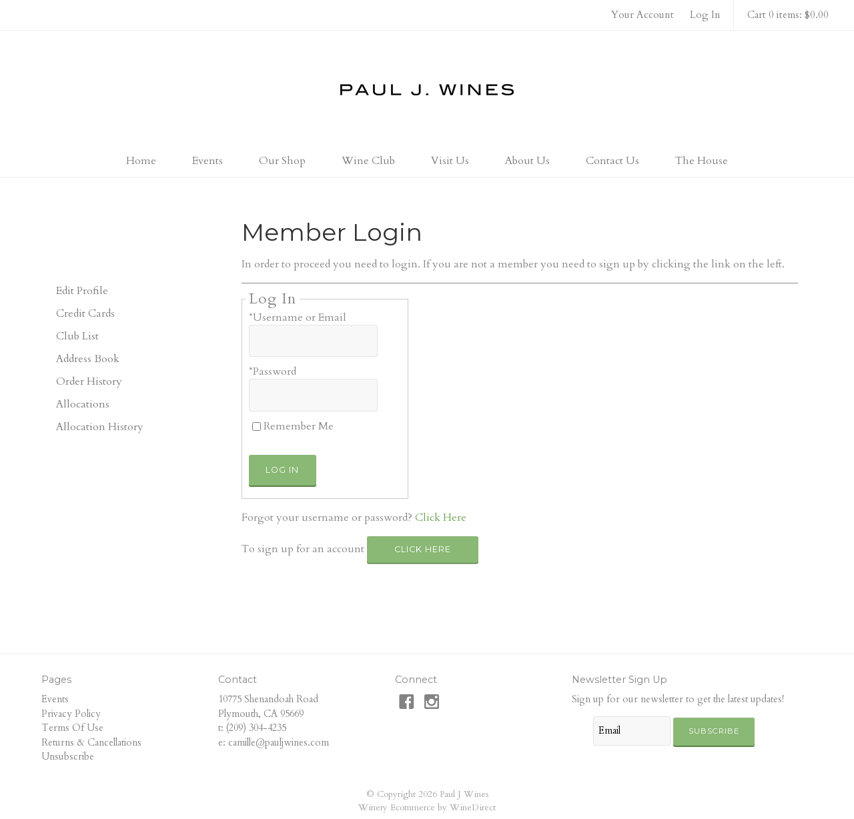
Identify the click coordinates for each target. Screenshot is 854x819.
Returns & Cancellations (91, 742)
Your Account (642, 14)
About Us (527, 160)
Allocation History (99, 427)
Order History (89, 381)
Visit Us (450, 160)
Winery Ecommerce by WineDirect (427, 808)
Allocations (82, 404)
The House (701, 160)
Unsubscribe (67, 756)
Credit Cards (85, 313)
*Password (272, 371)
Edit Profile (82, 290)
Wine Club (368, 160)
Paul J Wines (427, 89)
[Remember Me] (256, 426)
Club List (77, 336)
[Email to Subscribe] (632, 731)
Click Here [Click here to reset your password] (440, 517)
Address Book (87, 358)
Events (207, 160)
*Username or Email (297, 317)
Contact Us (612, 160)
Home (141, 160)
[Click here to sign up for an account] (422, 549)
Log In (705, 14)
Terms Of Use (72, 728)
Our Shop (282, 160)
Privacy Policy (71, 714)
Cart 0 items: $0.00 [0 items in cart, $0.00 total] (788, 14)
